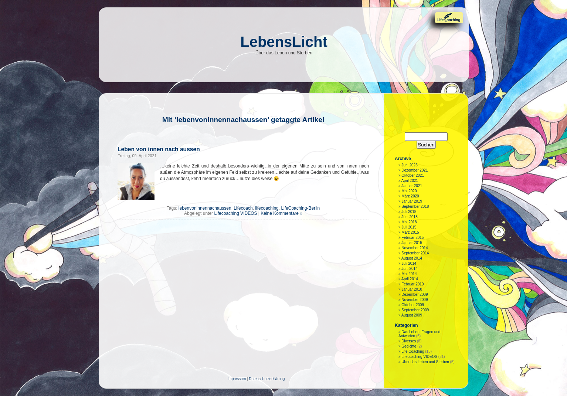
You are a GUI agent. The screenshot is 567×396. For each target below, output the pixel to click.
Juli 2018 (408, 212)
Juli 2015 (408, 227)
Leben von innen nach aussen (159, 149)
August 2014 (411, 258)
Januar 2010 (411, 289)
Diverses (408, 341)
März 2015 (410, 232)
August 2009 (411, 315)
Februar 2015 (412, 238)
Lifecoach (243, 208)
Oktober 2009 (412, 305)
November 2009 (414, 300)
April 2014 (409, 279)
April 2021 (409, 181)
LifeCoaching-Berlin (300, 208)
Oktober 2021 (412, 175)
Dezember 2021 (414, 170)
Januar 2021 (411, 186)
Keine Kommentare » (281, 213)
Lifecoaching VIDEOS (235, 213)
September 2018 (415, 206)
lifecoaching (266, 208)
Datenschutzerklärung (267, 379)
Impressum (237, 379)
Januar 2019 (411, 201)
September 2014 (415, 253)
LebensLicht (283, 42)
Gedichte (408, 346)
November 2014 (414, 248)
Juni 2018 (409, 217)
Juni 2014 (409, 269)
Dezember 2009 (414, 294)
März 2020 (410, 196)
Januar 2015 (411, 243)
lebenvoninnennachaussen (205, 208)
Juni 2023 (409, 165)
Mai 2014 (409, 274)
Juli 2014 (408, 263)
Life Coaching (412, 351)
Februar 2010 (412, 284)
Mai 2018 (409, 222)
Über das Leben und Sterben (425, 362)
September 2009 (415, 310)
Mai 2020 (409, 191)
